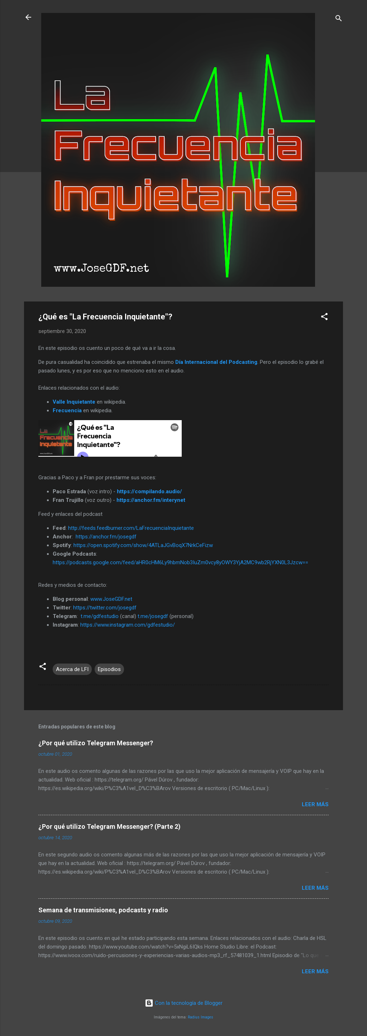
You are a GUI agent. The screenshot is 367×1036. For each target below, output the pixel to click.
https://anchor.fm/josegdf (106, 536)
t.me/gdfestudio (100, 616)
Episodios (109, 669)
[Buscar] (338, 19)
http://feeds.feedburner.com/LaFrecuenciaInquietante (131, 528)
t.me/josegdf (153, 616)
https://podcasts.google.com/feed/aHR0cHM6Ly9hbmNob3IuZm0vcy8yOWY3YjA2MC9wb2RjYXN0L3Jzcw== (180, 562)
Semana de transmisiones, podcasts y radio (103, 910)
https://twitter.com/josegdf (105, 607)
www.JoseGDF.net (111, 599)
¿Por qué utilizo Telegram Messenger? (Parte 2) (109, 826)
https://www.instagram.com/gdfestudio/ (127, 625)
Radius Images (200, 1017)
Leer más (315, 804)
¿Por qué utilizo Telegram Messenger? (95, 743)
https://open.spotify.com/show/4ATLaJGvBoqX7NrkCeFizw (143, 545)
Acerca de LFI (72, 669)
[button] (324, 317)
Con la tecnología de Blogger (184, 1003)
